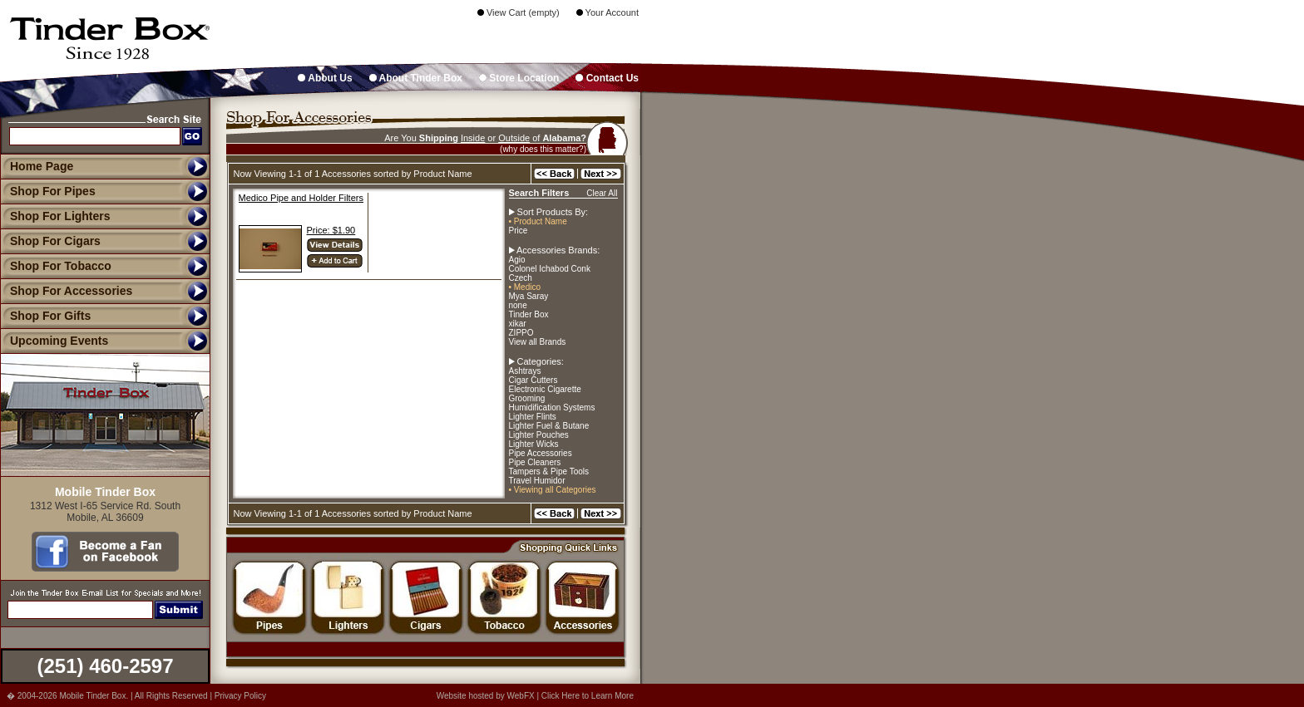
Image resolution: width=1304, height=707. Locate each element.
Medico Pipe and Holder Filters (301, 198)
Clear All (601, 193)
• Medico (525, 287)
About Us (325, 78)
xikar (517, 323)
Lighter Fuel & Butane (549, 425)
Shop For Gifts (45, 315)
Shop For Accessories (66, 290)
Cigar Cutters (533, 380)
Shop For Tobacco (55, 265)
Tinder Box (529, 314)
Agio (517, 259)
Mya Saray (529, 296)
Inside (473, 138)
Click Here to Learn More (587, 695)
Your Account (607, 12)
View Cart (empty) (518, 12)
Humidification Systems (552, 407)
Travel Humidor (537, 480)
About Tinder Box (415, 78)
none (518, 305)
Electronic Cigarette (545, 389)
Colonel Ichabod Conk (549, 268)
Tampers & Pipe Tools (549, 471)
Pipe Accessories (540, 453)
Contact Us (607, 78)
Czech (520, 277)
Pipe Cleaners (535, 462)
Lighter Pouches (539, 434)
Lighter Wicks (534, 444)
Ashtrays (525, 371)
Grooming (527, 398)
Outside (514, 138)
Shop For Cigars (50, 241)
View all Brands (537, 341)
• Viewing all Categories (552, 489)
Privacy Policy (240, 695)
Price (518, 230)
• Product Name (538, 221)
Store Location (519, 78)
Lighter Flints (532, 416)
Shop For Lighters (55, 216)
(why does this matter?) (543, 149)
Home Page (41, 166)
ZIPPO (521, 332)
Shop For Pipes (48, 191)
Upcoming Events (54, 340)
